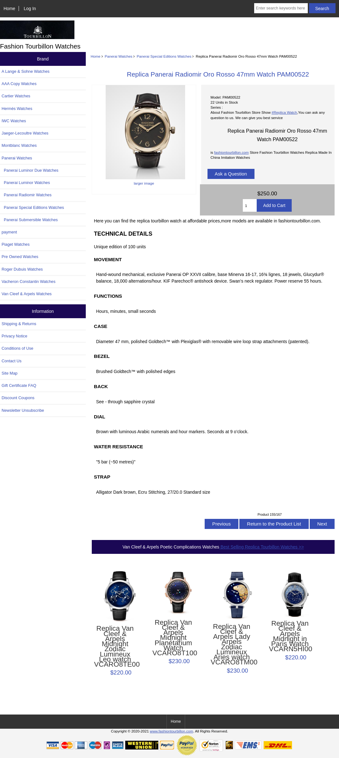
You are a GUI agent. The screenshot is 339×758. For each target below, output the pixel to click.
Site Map (9, 373)
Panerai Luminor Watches (26, 182)
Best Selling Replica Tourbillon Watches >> (261, 546)
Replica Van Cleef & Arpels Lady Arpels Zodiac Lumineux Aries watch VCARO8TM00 (232, 644)
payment (9, 232)
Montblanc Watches (19, 145)
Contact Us (11, 361)
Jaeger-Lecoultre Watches (25, 133)
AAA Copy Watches (19, 83)
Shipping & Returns (19, 323)
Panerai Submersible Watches (30, 219)
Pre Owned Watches (20, 256)
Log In (30, 8)
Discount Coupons (18, 397)
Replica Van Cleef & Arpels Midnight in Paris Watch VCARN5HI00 (290, 636)
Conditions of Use (17, 348)
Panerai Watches (118, 56)
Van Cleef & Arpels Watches (27, 293)
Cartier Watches (16, 96)
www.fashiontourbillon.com (171, 731)
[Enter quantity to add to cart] (250, 205)
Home (9, 8)
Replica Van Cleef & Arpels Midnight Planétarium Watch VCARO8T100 (173, 638)
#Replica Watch (284, 112)
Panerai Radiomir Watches (26, 194)
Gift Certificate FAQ (19, 385)
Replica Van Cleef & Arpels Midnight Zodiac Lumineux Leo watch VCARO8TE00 (115, 646)
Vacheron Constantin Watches (29, 281)
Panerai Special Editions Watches (164, 56)
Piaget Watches (16, 244)
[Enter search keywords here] (280, 8)
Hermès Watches (17, 108)
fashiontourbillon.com (231, 152)
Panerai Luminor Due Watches (30, 170)
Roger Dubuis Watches (22, 269)
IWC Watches (14, 120)
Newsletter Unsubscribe (23, 410)
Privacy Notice (14, 336)
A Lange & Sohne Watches (26, 71)
